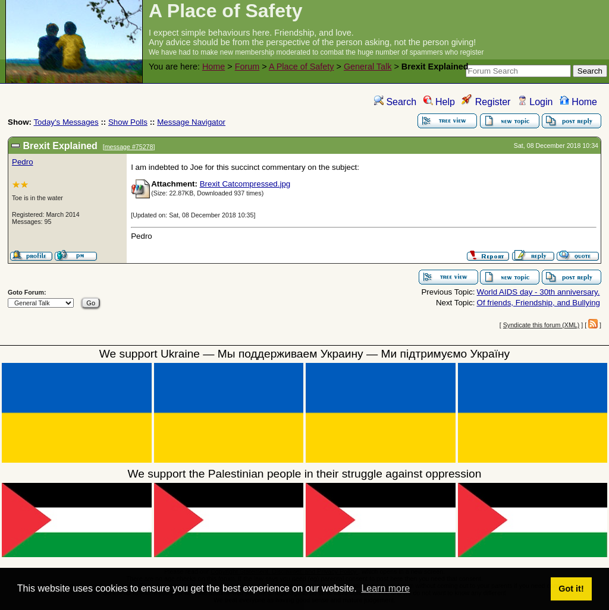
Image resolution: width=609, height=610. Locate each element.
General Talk (368, 66)
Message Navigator (191, 122)
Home (213, 66)
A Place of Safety (301, 66)
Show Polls (127, 122)
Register (486, 102)
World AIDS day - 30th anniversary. (538, 291)
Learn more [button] (385, 588)
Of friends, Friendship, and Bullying (538, 302)
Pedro (22, 161)
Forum (247, 66)
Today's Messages (65, 122)
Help (439, 102)
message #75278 (129, 146)
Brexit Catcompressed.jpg (245, 183)
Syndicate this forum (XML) (541, 324)
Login (535, 102)
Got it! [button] (570, 588)
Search (395, 102)
